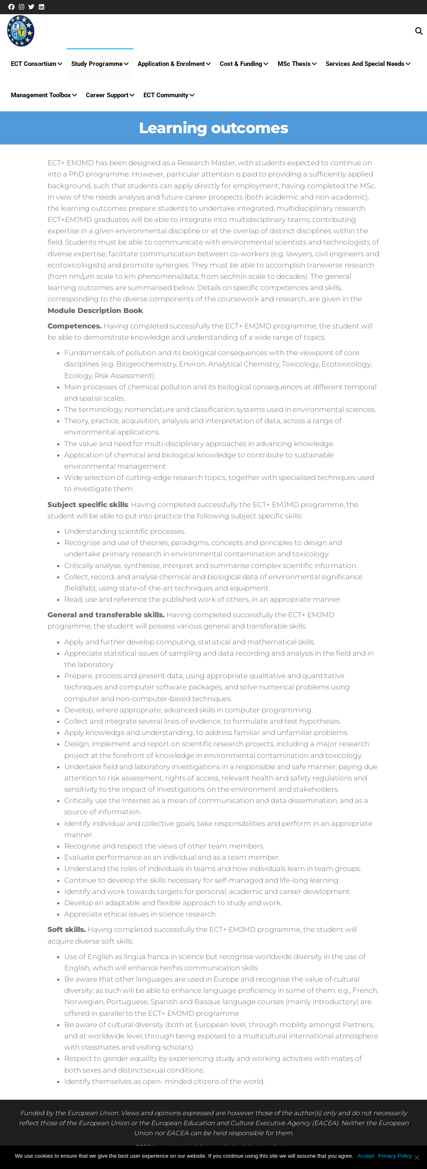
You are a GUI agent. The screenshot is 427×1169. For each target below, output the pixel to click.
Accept (366, 1156)
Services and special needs (362, 65)
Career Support (106, 98)
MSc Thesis (291, 65)
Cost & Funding (239, 65)
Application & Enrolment (169, 65)
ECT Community (164, 98)
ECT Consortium (33, 65)
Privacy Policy (395, 1156)
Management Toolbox (40, 98)
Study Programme (96, 65)
